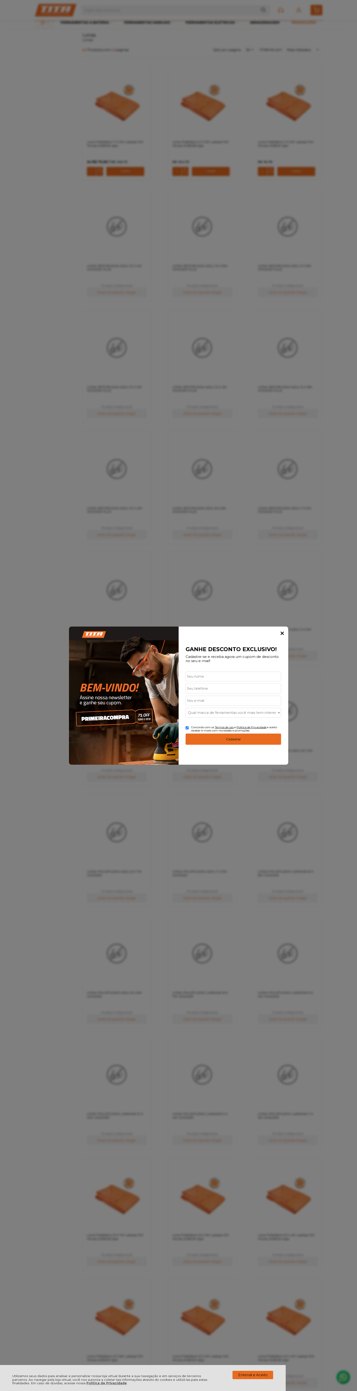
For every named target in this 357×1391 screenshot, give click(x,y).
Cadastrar (233, 739)
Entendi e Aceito (253, 1375)
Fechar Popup (282, 633)
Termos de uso (224, 727)
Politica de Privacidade (251, 727)
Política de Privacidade (106, 1383)
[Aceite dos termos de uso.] (187, 727)
